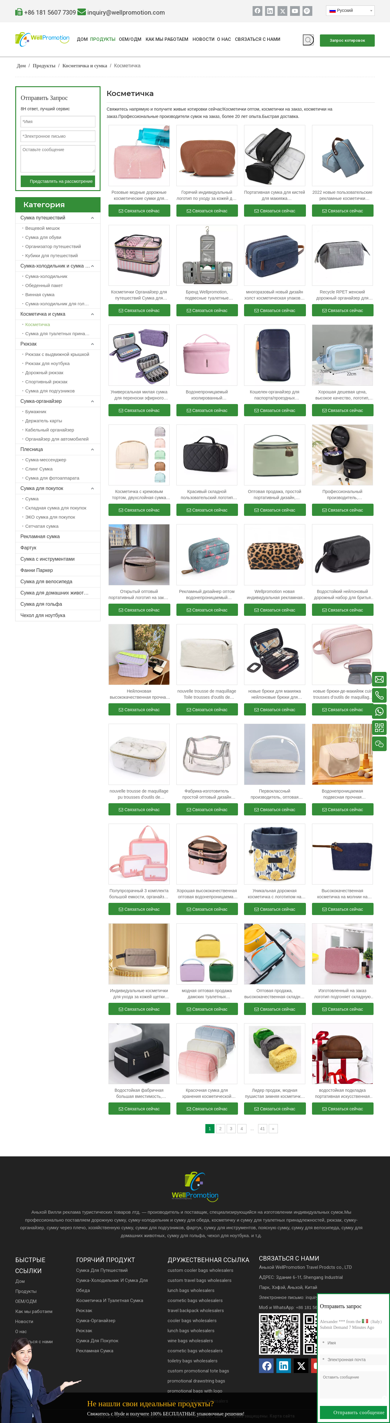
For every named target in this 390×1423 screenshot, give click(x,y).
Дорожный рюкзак (44, 372)
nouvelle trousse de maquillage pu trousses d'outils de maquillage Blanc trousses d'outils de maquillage (139, 794)
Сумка (32, 498)
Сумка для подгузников (50, 390)
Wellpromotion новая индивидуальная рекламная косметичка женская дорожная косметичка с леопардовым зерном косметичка (274, 595)
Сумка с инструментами (47, 559)
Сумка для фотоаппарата (52, 478)
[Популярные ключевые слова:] (308, 39)
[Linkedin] (270, 11)
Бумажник (35, 411)
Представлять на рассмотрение (61, 181)
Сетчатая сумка (41, 526)
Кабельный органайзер (49, 429)
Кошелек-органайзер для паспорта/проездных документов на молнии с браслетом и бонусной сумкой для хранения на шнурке (274, 395)
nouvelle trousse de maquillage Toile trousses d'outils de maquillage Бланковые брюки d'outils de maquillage (206, 694)
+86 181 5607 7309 (50, 12)
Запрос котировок (347, 40)
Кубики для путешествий (51, 255)
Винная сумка (40, 294)
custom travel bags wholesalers (200, 1280)
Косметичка (37, 324)
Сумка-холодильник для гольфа (59, 303)
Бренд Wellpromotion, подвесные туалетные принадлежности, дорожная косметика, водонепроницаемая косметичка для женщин (206, 295)
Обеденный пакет (44, 285)
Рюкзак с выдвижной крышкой (57, 354)
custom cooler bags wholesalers (200, 1270)
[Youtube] (295, 11)
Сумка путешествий (42, 217)
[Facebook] (257, 11)
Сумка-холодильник (46, 276)
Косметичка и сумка (42, 314)
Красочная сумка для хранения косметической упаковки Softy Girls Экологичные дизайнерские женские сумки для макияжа (207, 1093)
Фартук (28, 547)
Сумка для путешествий (102, 1270)
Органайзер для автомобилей (57, 439)
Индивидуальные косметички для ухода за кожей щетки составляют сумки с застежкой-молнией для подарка (139, 994)
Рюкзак (28, 343)
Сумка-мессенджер (45, 459)
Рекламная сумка (40, 536)
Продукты (26, 1291)
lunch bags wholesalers (191, 1290)
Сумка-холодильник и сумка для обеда (60, 265)
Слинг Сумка (39, 468)
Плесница (31, 449)
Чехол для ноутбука (42, 615)
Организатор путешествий (53, 246)
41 (262, 1128)
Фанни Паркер (36, 570)
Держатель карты (43, 420)
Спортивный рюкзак (46, 381)
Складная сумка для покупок (55, 507)
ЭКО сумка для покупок (50, 517)
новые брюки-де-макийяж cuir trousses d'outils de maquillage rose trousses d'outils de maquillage (342, 694)
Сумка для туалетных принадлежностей (62, 333)
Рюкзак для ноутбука (47, 363)
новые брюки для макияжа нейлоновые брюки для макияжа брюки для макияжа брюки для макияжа (274, 694)
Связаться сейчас (139, 210)
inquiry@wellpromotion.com (126, 12)
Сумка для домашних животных (56, 592)
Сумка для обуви (43, 237)
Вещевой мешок (42, 228)
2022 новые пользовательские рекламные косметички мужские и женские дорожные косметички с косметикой (342, 195)
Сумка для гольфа (41, 604)
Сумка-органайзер (41, 401)
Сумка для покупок (41, 488)
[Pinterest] (307, 11)
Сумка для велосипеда (46, 581)
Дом (20, 1281)
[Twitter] (282, 11)
